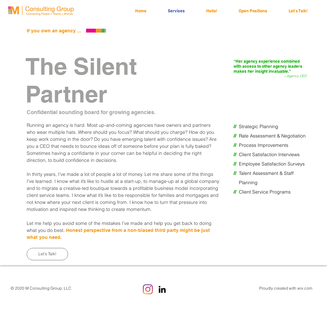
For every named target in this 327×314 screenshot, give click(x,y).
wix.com (304, 288)
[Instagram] (148, 289)
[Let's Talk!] (47, 254)
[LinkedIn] (162, 289)
